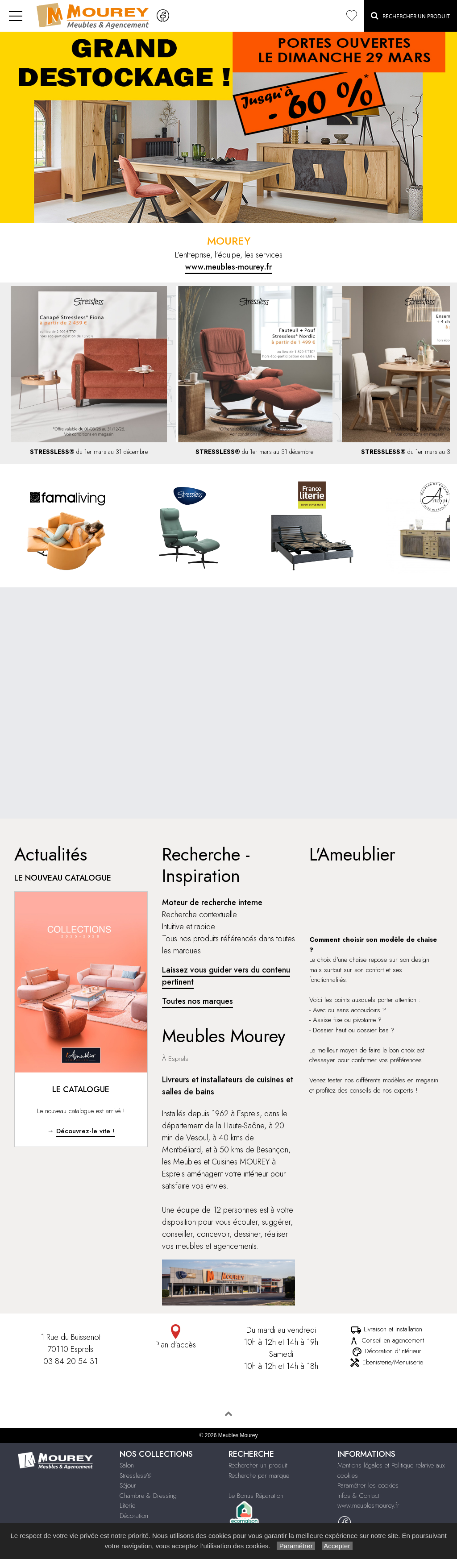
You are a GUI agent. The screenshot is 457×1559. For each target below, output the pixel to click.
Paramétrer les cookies (368, 1485)
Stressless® (135, 1475)
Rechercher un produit (257, 1465)
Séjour (128, 1485)
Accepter (337, 1546)
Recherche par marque (258, 1475)
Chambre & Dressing (148, 1496)
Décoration (134, 1516)
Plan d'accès (175, 1337)
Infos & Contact (358, 1496)
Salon (127, 1465)
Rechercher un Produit (410, 16)
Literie (127, 1505)
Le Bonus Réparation (255, 1496)
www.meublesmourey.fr (368, 1505)
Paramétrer (295, 1546)
